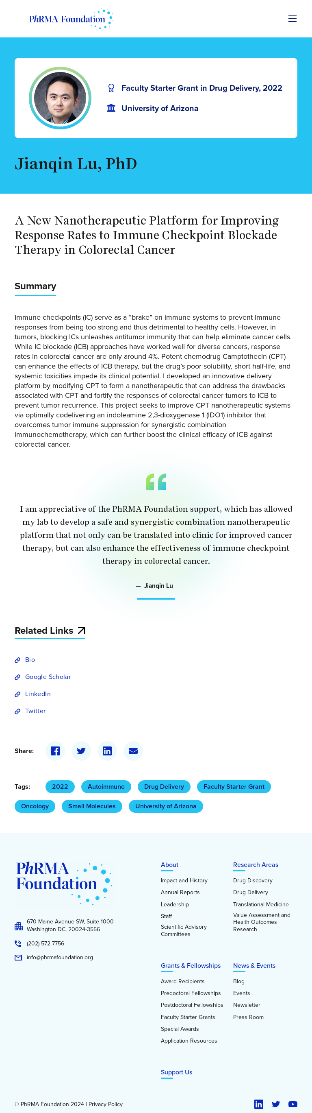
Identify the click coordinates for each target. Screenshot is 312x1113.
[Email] (133, 751)
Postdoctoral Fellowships (192, 1005)
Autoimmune (106, 786)
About (169, 864)
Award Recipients (183, 981)
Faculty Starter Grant (234, 786)
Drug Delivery (164, 786)
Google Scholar (48, 676)
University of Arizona (166, 806)
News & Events (254, 965)
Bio (30, 659)
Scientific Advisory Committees (184, 930)
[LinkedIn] (107, 751)
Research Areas (255, 864)
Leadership (175, 904)
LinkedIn (38, 693)
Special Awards (180, 1029)
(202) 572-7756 (45, 943)
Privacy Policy (106, 1104)
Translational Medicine (261, 904)
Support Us (176, 1072)
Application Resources (189, 1041)
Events (241, 993)
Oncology (35, 806)
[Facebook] (55, 751)
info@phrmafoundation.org (60, 957)
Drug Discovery (253, 880)
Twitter (35, 711)
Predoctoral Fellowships (191, 993)
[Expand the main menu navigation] (292, 19)
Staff (166, 916)
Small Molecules (92, 806)
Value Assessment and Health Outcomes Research (261, 922)
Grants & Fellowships (191, 965)
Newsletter (246, 1005)
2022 (60, 786)
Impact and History (184, 880)
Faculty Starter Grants (188, 1017)
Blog (239, 981)
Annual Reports (180, 892)
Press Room (248, 1017)
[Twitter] (81, 751)
